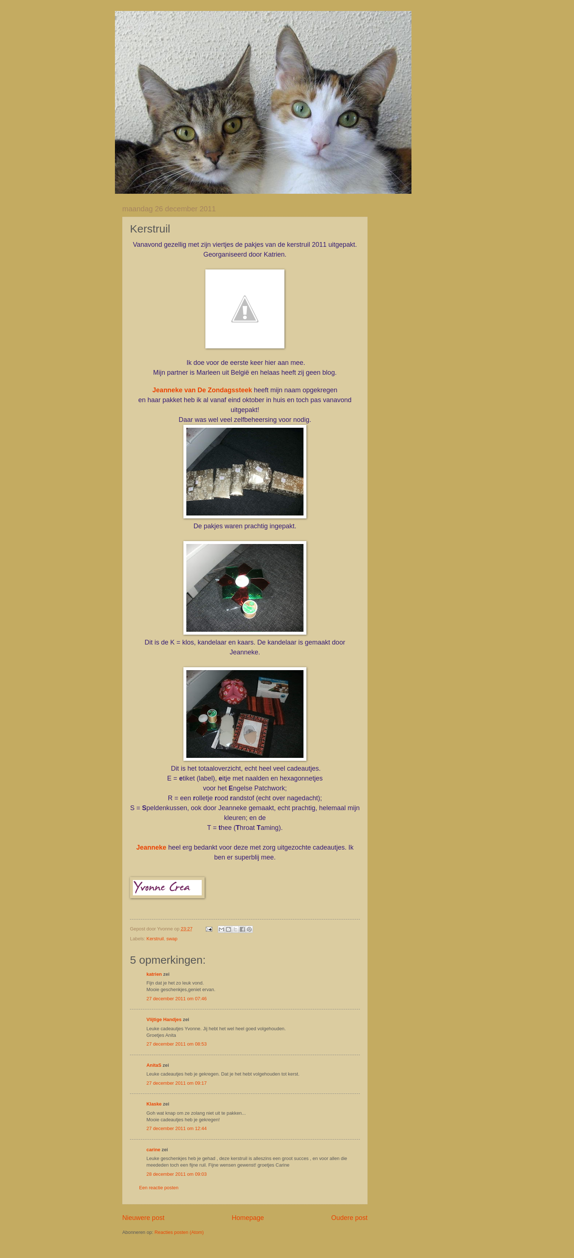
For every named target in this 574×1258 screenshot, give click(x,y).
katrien (154, 974)
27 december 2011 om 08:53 (176, 1044)
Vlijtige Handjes (164, 1019)
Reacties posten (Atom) (179, 1232)
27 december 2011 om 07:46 (176, 998)
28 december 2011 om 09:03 (176, 1174)
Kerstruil (155, 938)
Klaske (154, 1104)
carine (153, 1149)
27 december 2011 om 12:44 (176, 1128)
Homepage (248, 1217)
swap (172, 938)
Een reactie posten (158, 1187)
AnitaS (153, 1065)
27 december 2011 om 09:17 (176, 1083)
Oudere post (349, 1217)
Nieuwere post (143, 1217)
